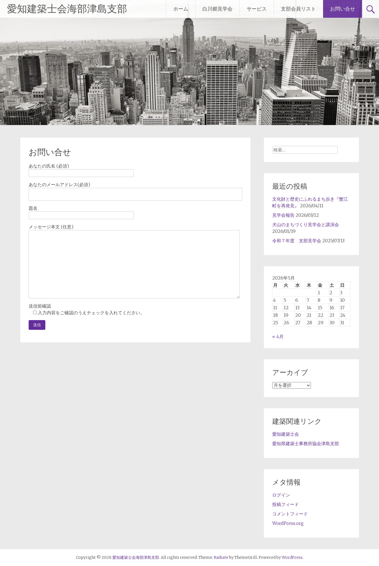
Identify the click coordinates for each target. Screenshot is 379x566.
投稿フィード (285, 504)
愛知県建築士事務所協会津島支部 (305, 443)
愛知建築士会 (285, 434)
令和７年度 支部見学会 (296, 240)
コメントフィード (290, 514)
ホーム (180, 9)
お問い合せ (342, 9)
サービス (257, 9)
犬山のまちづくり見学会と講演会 (305, 224)
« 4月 (278, 336)
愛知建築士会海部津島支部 (67, 9)
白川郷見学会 (217, 9)
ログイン (281, 495)
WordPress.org (288, 523)
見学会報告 (283, 215)
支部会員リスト (298, 9)
